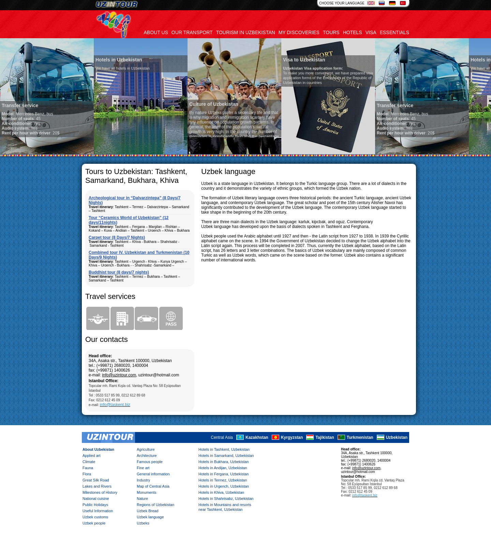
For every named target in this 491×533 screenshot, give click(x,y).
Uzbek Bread (148, 511)
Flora (87, 474)
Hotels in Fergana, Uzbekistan (223, 474)
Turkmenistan (360, 437)
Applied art (92, 455)
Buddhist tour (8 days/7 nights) (119, 272)
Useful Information (98, 511)
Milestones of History (100, 492)
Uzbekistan (396, 437)
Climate (89, 462)
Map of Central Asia (153, 486)
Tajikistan (324, 437)
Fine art (143, 468)
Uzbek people (94, 523)
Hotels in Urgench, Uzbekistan (223, 486)
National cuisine (96, 498)
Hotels (352, 32)
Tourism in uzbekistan (245, 32)
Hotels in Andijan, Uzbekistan (222, 468)
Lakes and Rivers (97, 486)
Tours (331, 32)
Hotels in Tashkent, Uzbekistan (224, 449)
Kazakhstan (257, 437)
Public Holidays (95, 505)
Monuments (146, 492)
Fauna (88, 468)
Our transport (192, 32)
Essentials (394, 32)
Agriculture (146, 449)
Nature (142, 498)
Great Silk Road (96, 480)
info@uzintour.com (119, 375)
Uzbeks (143, 523)
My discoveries (299, 32)
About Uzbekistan (98, 449)
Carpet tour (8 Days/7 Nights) (117, 237)
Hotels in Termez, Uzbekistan (222, 480)
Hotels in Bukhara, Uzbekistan (223, 462)
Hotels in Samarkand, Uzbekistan (226, 455)
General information (153, 474)
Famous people (150, 462)
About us (156, 32)
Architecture (147, 455)
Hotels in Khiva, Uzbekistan (221, 492)
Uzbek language (150, 517)
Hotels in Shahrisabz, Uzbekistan (225, 498)
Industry (143, 480)
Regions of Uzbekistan (155, 505)
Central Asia (222, 437)
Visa (371, 32)
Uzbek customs (95, 517)
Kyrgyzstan (292, 437)
